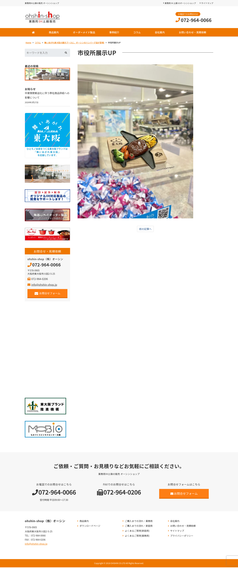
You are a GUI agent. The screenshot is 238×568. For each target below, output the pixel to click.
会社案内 (160, 32)
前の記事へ (145, 229)
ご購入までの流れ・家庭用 (139, 526)
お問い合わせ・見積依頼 (192, 32)
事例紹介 (114, 32)
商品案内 (54, 32)
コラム (137, 32)
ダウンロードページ (89, 526)
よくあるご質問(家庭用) (137, 531)
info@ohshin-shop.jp (42, 285)
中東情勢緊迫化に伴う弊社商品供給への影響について (47, 95)
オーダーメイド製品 (84, 32)
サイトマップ (207, 3)
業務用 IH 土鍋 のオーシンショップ (180, 3)
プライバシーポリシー (181, 536)
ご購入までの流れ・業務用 (139, 521)
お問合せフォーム (47, 294)
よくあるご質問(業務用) (137, 536)
